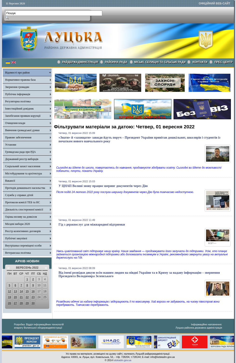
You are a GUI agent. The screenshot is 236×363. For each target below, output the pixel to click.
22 (27, 297)
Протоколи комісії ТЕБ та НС (22, 202)
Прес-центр (223, 62)
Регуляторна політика (18, 101)
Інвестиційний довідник (19, 108)
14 (21, 291)
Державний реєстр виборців (21, 159)
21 (21, 297)
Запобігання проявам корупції (22, 115)
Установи (10, 144)
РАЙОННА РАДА (116, 62)
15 (27, 291)
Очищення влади (15, 123)
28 (21, 303)
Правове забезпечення (18, 137)
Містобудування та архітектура (23, 173)
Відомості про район (17, 72)
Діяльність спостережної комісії (24, 209)
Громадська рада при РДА (20, 151)
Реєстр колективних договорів (23, 231)
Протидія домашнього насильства (25, 188)
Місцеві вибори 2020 (17, 224)
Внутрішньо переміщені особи (23, 245)
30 (33, 303)
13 (15, 291)
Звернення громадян (17, 87)
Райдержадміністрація (80, 62)
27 (15, 303)
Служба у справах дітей (19, 195)
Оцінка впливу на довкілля (21, 216)
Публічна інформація (17, 94)
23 (33, 297)
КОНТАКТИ (200, 62)
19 (9, 297)
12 (9, 291)
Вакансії (10, 180)
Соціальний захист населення (22, 166)
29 (27, 303)
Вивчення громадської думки (22, 130)
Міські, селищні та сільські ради (160, 62)
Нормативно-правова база (20, 79)
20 (15, 297)
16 (33, 291)
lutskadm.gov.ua (122, 360)
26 (9, 303)
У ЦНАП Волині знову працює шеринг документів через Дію (103, 186)
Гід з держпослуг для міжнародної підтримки (92, 224)
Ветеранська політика (18, 252)
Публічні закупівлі (16, 238)
